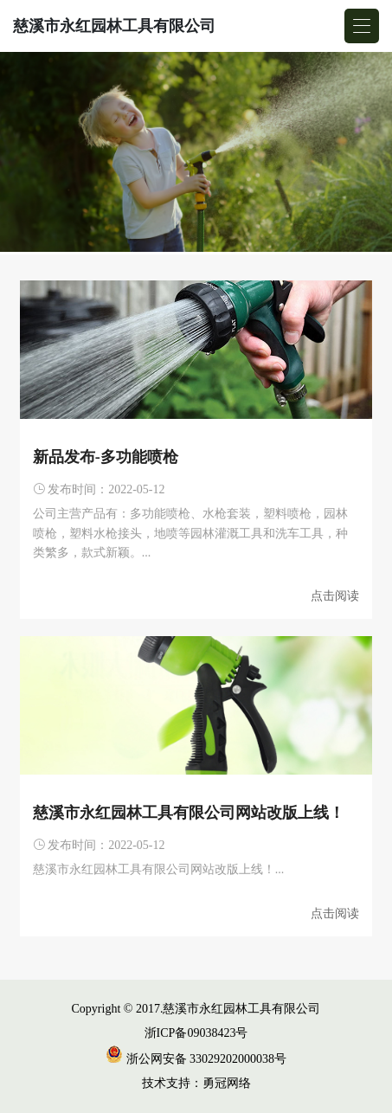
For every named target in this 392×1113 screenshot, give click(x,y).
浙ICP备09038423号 (196, 1032)
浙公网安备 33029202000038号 (196, 1058)
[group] (196, 153)
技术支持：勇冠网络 (196, 1083)
